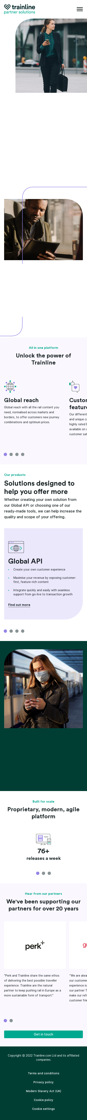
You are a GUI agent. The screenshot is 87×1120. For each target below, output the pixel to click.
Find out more (19, 604)
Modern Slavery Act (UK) (43, 1091)
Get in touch (43, 1034)
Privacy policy (43, 1082)
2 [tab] (11, 454)
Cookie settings (43, 1108)
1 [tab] (5, 454)
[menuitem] (43, 1073)
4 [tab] (22, 454)
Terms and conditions (43, 1073)
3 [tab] (17, 454)
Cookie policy (43, 1100)
